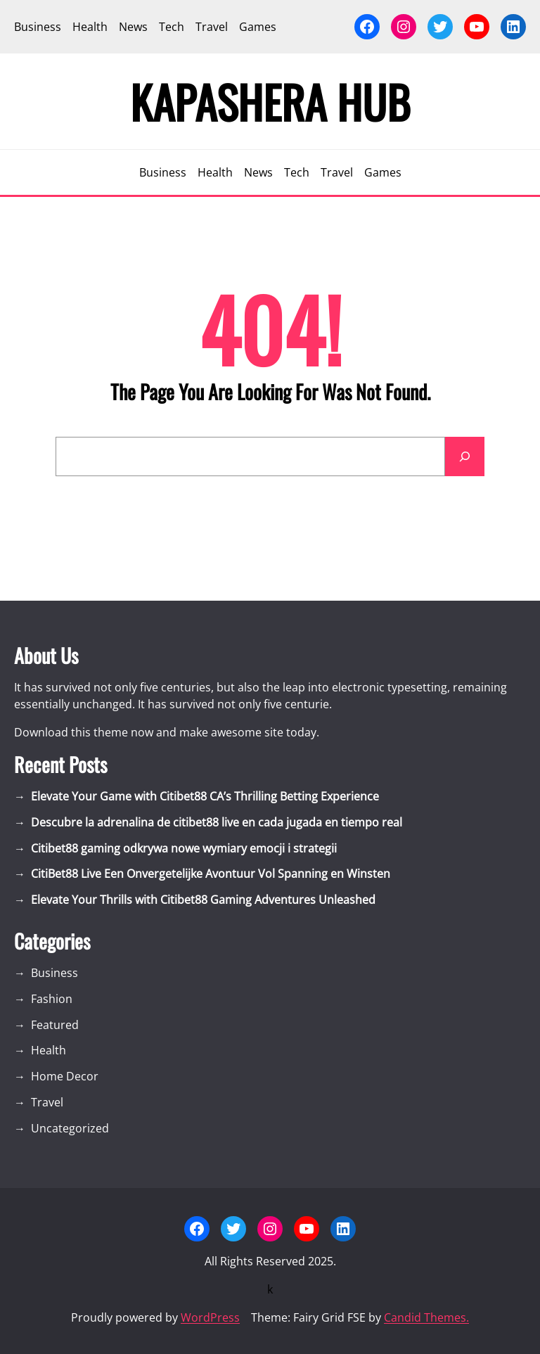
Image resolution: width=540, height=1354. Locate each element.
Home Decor (64, 1076)
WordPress (210, 1317)
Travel (47, 1102)
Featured (55, 1025)
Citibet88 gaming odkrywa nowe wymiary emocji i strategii (184, 848)
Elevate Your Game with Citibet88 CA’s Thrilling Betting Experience (205, 796)
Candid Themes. (426, 1317)
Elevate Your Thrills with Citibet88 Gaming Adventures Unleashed (203, 899)
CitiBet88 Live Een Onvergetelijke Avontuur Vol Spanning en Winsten (210, 873)
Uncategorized (70, 1128)
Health (48, 1050)
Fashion (51, 999)
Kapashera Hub (270, 101)
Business (54, 973)
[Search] (464, 456)
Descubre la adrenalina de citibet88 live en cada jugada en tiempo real (216, 822)
